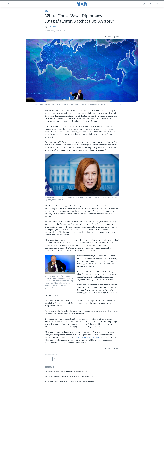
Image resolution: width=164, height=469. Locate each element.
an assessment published (88, 337)
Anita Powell (52, 27)
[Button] (107, 36)
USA (46, 11)
